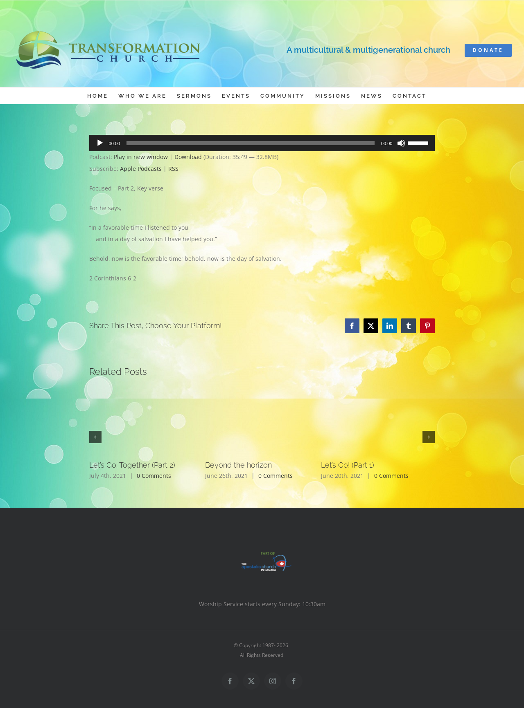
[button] (95, 437)
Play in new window (141, 157)
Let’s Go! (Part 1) (347, 465)
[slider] (250, 143)
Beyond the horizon (238, 465)
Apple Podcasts (141, 169)
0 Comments (154, 475)
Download (188, 157)
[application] (262, 143)
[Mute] (401, 143)
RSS (173, 169)
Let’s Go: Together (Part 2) (132, 465)
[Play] (100, 143)
